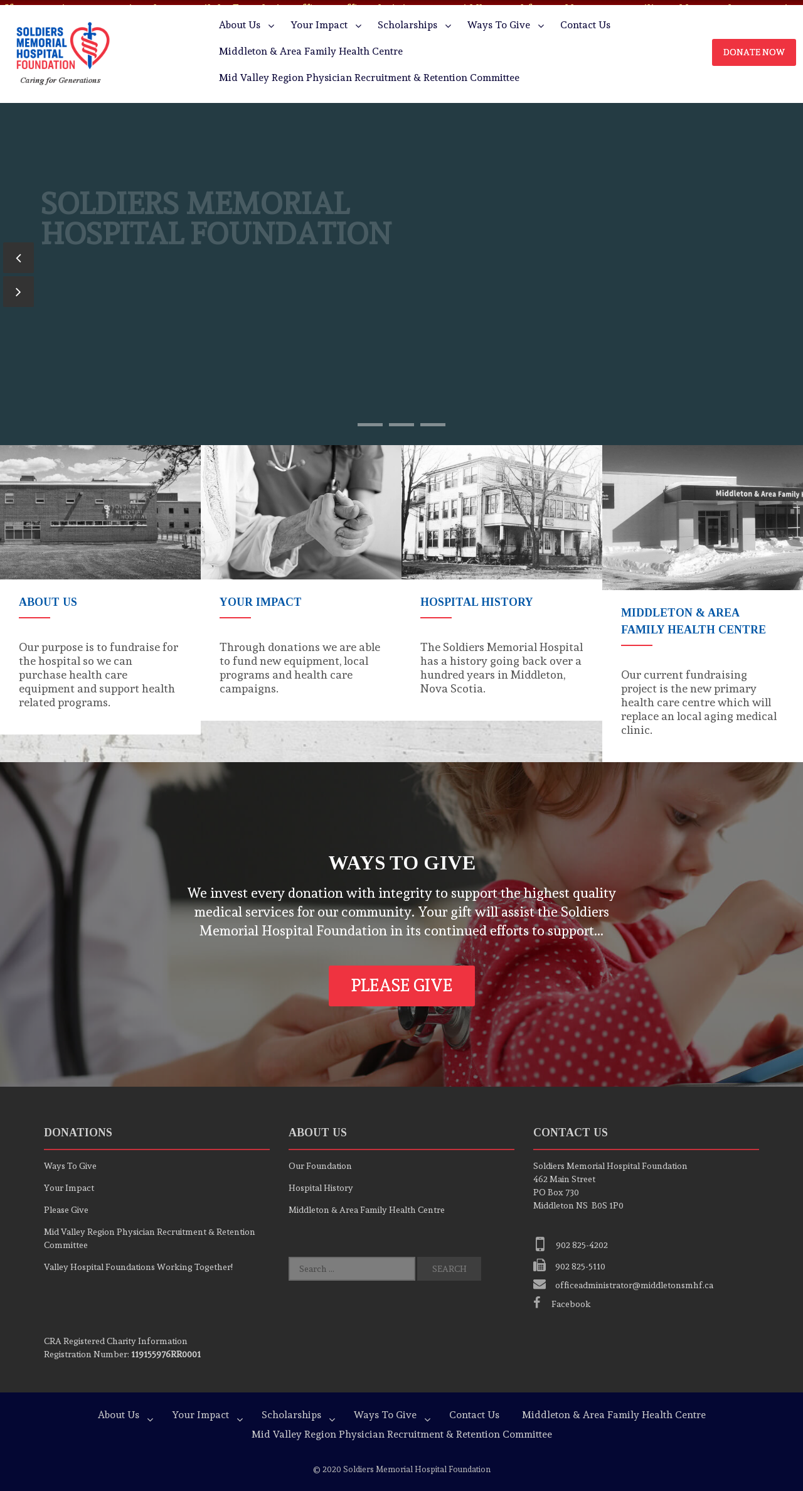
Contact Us (585, 20)
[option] (100, 584)
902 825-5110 (569, 1261)
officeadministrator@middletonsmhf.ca (623, 1279)
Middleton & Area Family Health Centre (311, 46)
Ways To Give (498, 20)
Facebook (562, 1298)
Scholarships (407, 20)
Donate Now (754, 47)
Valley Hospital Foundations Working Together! (138, 1261)
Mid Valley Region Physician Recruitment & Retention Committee (369, 72)
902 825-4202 (570, 1239)
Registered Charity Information (116, 1335)
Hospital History (321, 1182)
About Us (239, 20)
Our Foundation (320, 1160)
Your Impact (319, 20)
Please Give (401, 979)
